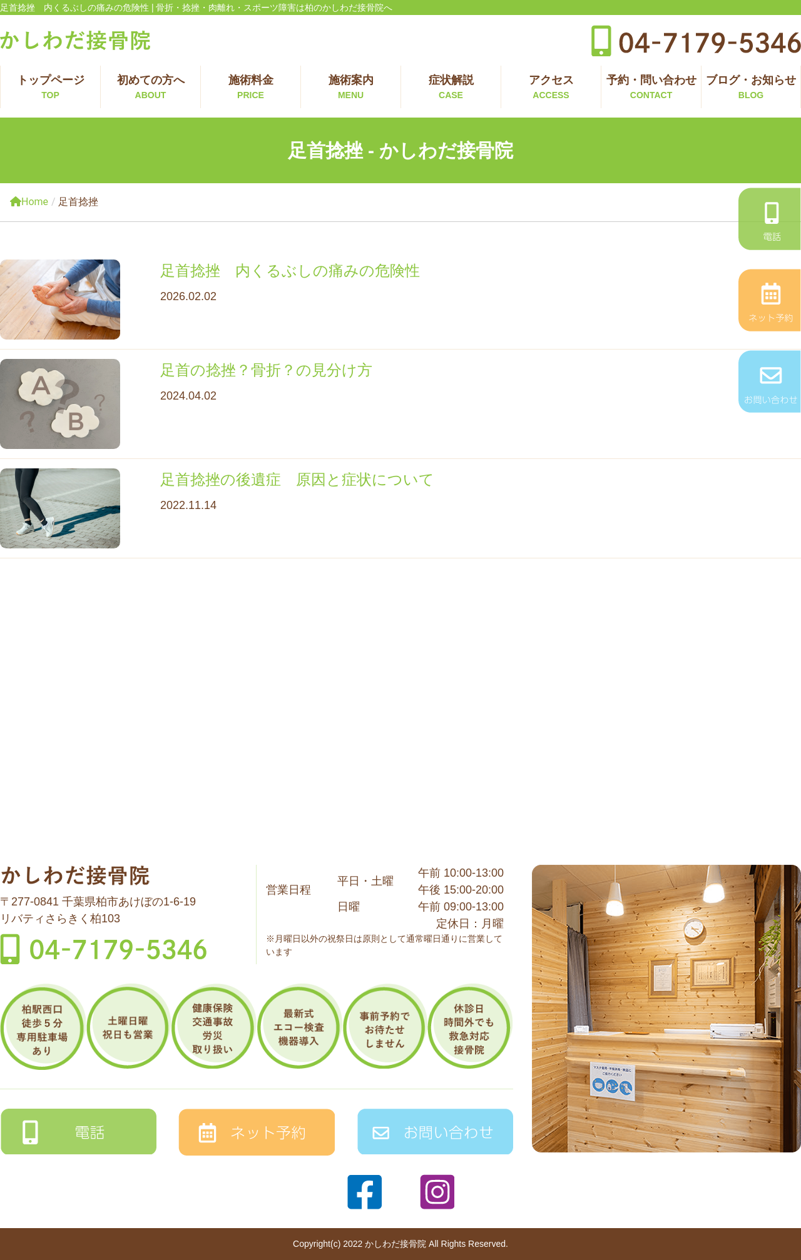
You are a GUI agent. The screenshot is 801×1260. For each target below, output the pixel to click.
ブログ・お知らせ (751, 88)
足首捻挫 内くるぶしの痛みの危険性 (290, 270)
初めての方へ (150, 88)
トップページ (50, 88)
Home (29, 202)
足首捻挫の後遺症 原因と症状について (297, 479)
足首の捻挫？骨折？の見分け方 (266, 369)
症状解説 (451, 88)
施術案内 (350, 88)
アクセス (551, 88)
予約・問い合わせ (651, 88)
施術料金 (250, 88)
